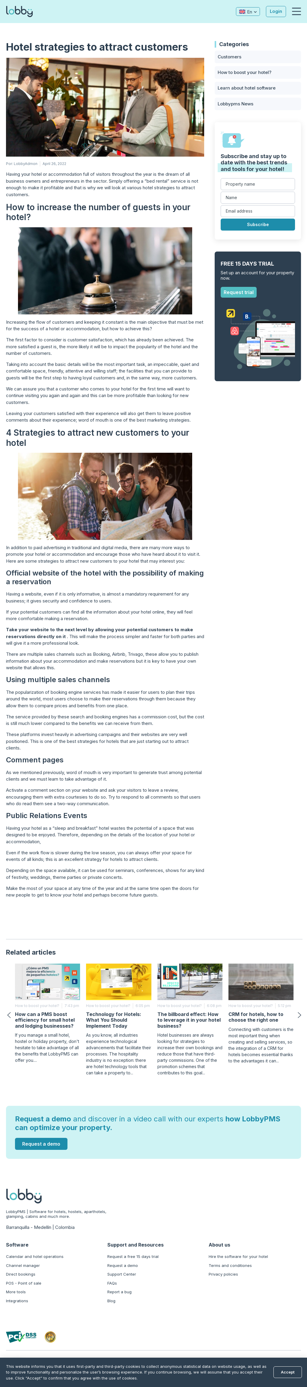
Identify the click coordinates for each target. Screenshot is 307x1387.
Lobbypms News (235, 104)
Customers (229, 57)
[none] (247, 11)
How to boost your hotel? (244, 72)
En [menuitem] (249, 12)
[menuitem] (247, 11)
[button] (296, 11)
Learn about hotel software (247, 88)
